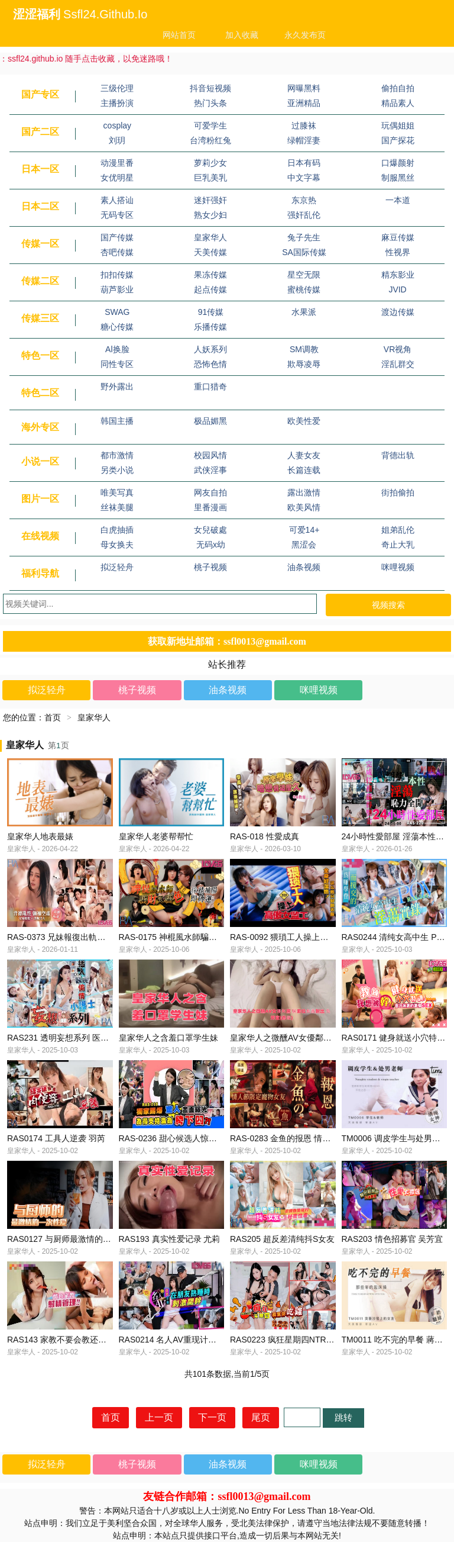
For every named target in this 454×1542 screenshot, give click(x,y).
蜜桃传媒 (303, 289)
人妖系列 (210, 349)
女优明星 (117, 177)
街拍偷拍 (397, 492)
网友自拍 (210, 492)
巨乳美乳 (210, 177)
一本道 (397, 200)
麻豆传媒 (397, 237)
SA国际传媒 (304, 252)
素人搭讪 (117, 200)
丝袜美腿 (117, 507)
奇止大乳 (397, 544)
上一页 (159, 1417)
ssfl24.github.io (105, 14)
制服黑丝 (397, 177)
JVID (397, 289)
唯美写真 (117, 492)
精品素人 (397, 103)
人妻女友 (303, 455)
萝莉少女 (210, 163)
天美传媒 (210, 252)
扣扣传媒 (117, 274)
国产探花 (397, 140)
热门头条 (210, 103)
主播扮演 (117, 103)
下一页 (212, 1417)
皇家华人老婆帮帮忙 (156, 836)
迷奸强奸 (210, 200)
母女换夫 (117, 544)
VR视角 (397, 349)
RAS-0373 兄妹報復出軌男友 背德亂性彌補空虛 (94, 937)
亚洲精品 (303, 103)
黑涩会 (303, 544)
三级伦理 (117, 88)
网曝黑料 (303, 88)
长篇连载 (303, 470)
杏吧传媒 (117, 252)
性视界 (397, 252)
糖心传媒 (117, 326)
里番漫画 (210, 507)
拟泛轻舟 (117, 567)
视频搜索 (388, 605)
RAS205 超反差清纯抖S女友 (282, 1239)
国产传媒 (117, 237)
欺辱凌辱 (303, 364)
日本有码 (303, 163)
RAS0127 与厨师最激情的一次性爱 (71, 1239)
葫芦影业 (117, 289)
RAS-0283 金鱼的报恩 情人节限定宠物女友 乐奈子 (323, 1138)
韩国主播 (117, 421)
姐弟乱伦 (397, 530)
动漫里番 (117, 163)
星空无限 (303, 274)
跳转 (343, 1417)
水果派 (303, 312)
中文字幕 (303, 177)
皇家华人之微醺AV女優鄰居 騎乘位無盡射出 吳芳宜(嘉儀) (335, 1037)
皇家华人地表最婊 (40, 836)
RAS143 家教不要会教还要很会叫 (69, 1339)
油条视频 (303, 567)
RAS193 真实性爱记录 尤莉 (169, 1239)
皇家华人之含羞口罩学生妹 (168, 1037)
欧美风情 (303, 507)
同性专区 (117, 364)
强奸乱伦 (303, 215)
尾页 (260, 1417)
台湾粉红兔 (210, 140)
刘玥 (117, 140)
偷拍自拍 (397, 88)
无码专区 (117, 215)
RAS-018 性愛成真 (264, 836)
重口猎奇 (210, 386)
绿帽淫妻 (303, 140)
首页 (52, 717)
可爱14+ (304, 530)
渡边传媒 (397, 312)
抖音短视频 (210, 88)
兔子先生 (303, 237)
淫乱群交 (397, 364)
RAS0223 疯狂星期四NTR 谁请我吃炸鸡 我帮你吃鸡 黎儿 (335, 1339)
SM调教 (304, 349)
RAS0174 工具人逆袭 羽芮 (56, 1138)
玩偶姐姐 (397, 125)
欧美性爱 (303, 421)
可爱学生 (210, 125)
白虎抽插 (117, 530)
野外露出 (117, 386)
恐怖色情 (210, 364)
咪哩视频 (397, 567)
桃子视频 (210, 567)
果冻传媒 (210, 274)
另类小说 (117, 470)
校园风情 (210, 455)
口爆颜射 (397, 163)
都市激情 (117, 455)
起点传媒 (210, 289)
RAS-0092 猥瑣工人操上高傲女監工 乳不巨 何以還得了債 (335, 937)
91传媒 (211, 312)
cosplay (117, 125)
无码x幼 (210, 544)
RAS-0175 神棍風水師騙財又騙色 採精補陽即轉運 (210, 937)
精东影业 (397, 274)
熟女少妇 (210, 215)
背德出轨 (397, 455)
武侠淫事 (210, 470)
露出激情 (303, 492)
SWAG (117, 312)
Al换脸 (117, 349)
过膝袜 (303, 125)
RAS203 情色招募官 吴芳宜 (392, 1239)
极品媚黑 (210, 421)
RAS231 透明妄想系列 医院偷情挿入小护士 (87, 1037)
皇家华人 (210, 237)
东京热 (303, 200)
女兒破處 (210, 530)
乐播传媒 (210, 326)
